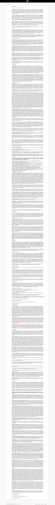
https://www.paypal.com (31, 175)
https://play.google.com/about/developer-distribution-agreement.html (25, 327)
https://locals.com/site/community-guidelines (17, 18)
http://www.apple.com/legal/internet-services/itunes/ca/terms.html (20, 321)
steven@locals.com (18, 300)
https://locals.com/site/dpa (38, 18)
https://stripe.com (41, 93)
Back (8, 4)
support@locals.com (16, 303)
